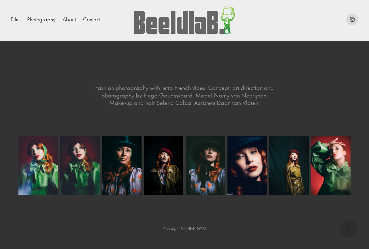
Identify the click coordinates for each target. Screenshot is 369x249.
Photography (41, 19)
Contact (91, 19)
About (69, 19)
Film (15, 19)
